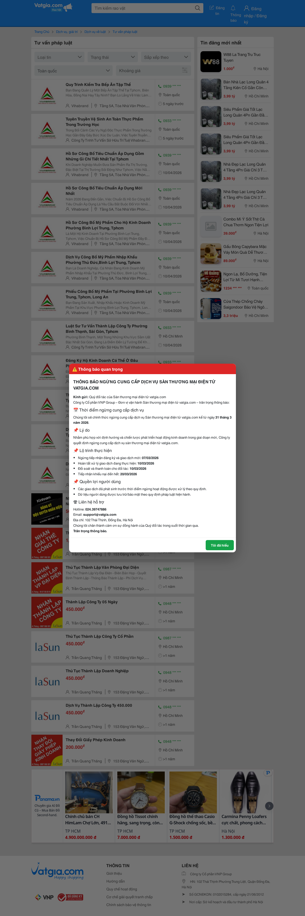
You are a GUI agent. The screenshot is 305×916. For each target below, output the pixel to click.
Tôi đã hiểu (220, 545)
